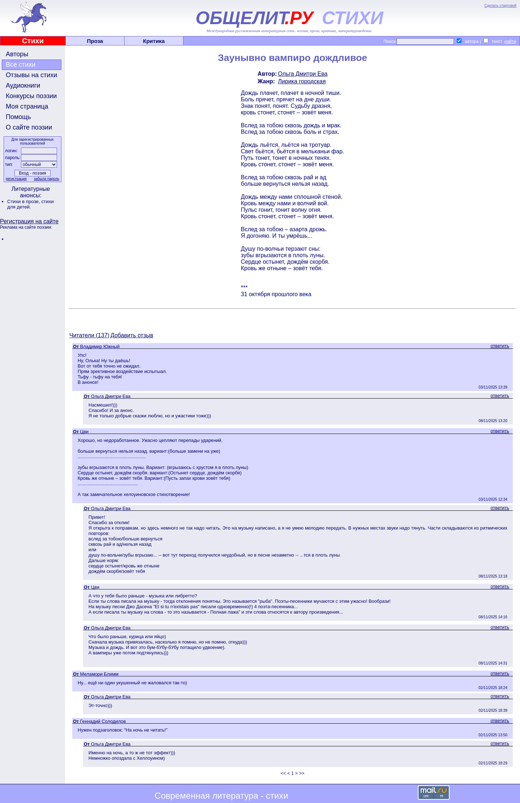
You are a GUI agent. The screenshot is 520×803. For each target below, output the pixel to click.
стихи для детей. (30, 204)
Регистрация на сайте (29, 221)
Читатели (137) (89, 335)
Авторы (17, 54)
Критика (154, 41)
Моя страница (27, 106)
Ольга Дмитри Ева (303, 74)
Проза (95, 41)
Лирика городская (302, 81)
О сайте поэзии (29, 127)
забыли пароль (46, 179)
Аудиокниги (23, 85)
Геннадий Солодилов (103, 721)
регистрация (16, 179)
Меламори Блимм (99, 674)
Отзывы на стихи (31, 75)
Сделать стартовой (500, 6)
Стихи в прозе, (24, 201)
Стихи (33, 41)
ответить (499, 345)
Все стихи (20, 64)
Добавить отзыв (131, 335)
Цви (84, 431)
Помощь (18, 116)
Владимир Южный (100, 346)
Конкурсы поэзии (31, 96)
